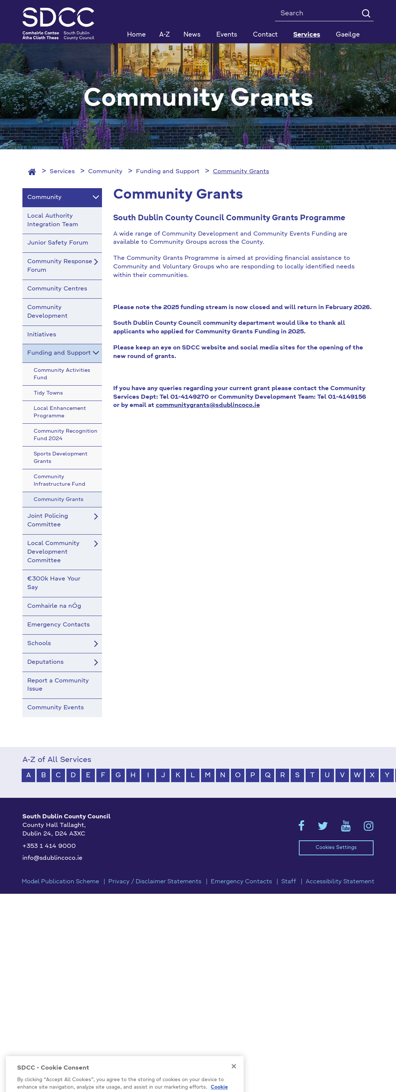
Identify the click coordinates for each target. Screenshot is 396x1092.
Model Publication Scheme (60, 882)
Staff (288, 882)
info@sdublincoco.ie (52, 858)
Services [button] (306, 35)
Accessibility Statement (340, 882)
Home (136, 35)
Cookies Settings (336, 847)
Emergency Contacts (241, 882)
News (192, 35)
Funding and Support (167, 172)
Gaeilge (348, 35)
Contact (265, 35)
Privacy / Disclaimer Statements (154, 882)
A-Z (164, 35)
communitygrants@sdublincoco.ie (208, 405)
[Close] (234, 1078)
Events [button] (226, 35)
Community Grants (241, 172)
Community (105, 172)
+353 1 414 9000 (49, 846)
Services (62, 172)
